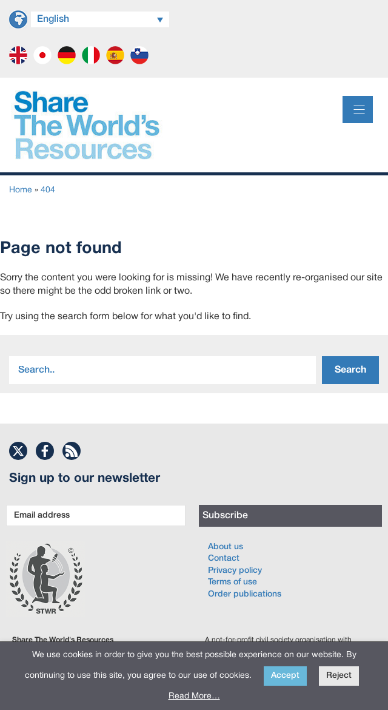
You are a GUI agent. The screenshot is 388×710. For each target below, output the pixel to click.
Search (350, 370)
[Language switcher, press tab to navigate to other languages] (100, 19)
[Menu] (358, 109)
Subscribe (225, 516)
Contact (223, 559)
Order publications (244, 594)
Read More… (194, 696)
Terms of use (232, 582)
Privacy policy (235, 571)
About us (225, 547)
